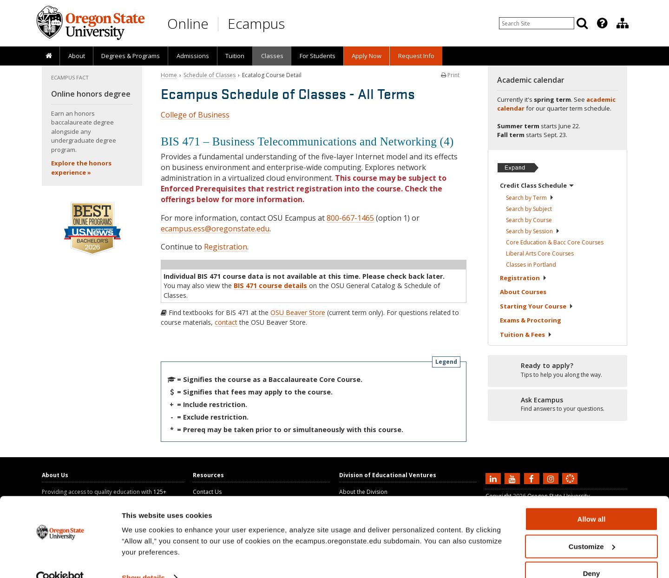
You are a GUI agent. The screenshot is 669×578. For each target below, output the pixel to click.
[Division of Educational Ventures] (622, 23)
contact (226, 322)
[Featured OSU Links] (602, 23)
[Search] (582, 23)
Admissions (193, 56)
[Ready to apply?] (557, 370)
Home (169, 75)
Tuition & (526, 334)
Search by (530, 198)
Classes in (531, 265)
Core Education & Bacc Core (554, 242)
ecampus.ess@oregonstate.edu (215, 228)
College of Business (195, 115)
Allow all (591, 501)
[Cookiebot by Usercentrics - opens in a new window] (60, 560)
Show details (143, 559)
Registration (225, 247)
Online (188, 23)
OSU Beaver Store (297, 312)
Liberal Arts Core (540, 253)
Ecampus (256, 23)
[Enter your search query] (536, 23)
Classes (272, 56)
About (76, 56)
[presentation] (601, 23)
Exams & (530, 320)
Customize (592, 528)
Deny (591, 555)
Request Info (416, 56)
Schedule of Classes (210, 75)
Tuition (234, 56)
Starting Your (536, 306)
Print (450, 75)
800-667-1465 (350, 218)
